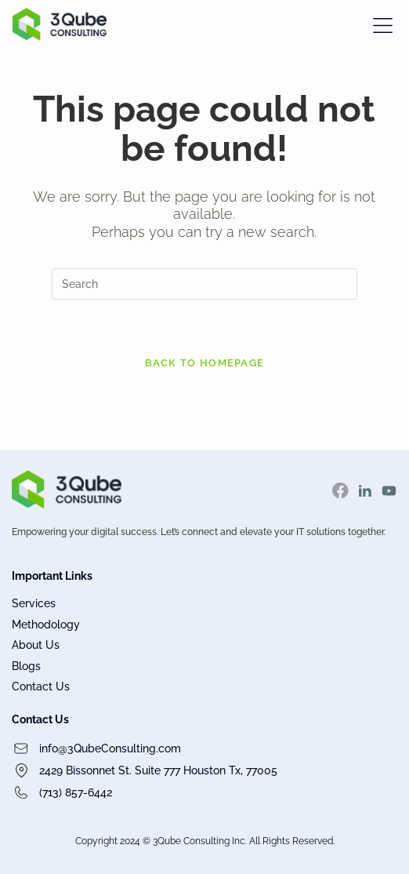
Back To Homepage (205, 363)
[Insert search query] (204, 284)
